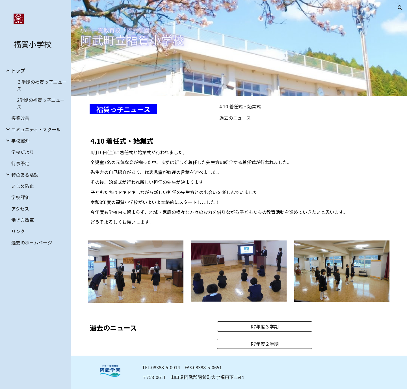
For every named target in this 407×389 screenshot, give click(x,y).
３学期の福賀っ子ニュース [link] (42, 85)
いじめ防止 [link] (22, 185)
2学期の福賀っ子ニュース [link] (41, 103)
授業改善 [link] (20, 118)
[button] (400, 8)
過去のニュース (235, 117)
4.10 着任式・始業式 (240, 106)
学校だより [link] (22, 152)
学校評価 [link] (20, 197)
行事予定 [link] (20, 163)
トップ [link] (18, 70)
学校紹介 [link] (20, 140)
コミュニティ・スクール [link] (36, 129)
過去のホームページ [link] (31, 242)
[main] (148, 109)
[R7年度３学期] (264, 326)
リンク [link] (18, 231)
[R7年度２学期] (264, 344)
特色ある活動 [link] (24, 174)
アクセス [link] (20, 208)
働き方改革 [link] (22, 219)
